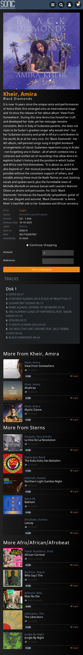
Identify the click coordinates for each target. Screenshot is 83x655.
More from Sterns (24, 427)
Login (22, 210)
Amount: (8, 252)
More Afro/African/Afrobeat (36, 542)
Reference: (9, 260)
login (75, 375)
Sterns (23, 226)
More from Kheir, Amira (31, 353)
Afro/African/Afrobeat (33, 214)
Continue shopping (41, 245)
